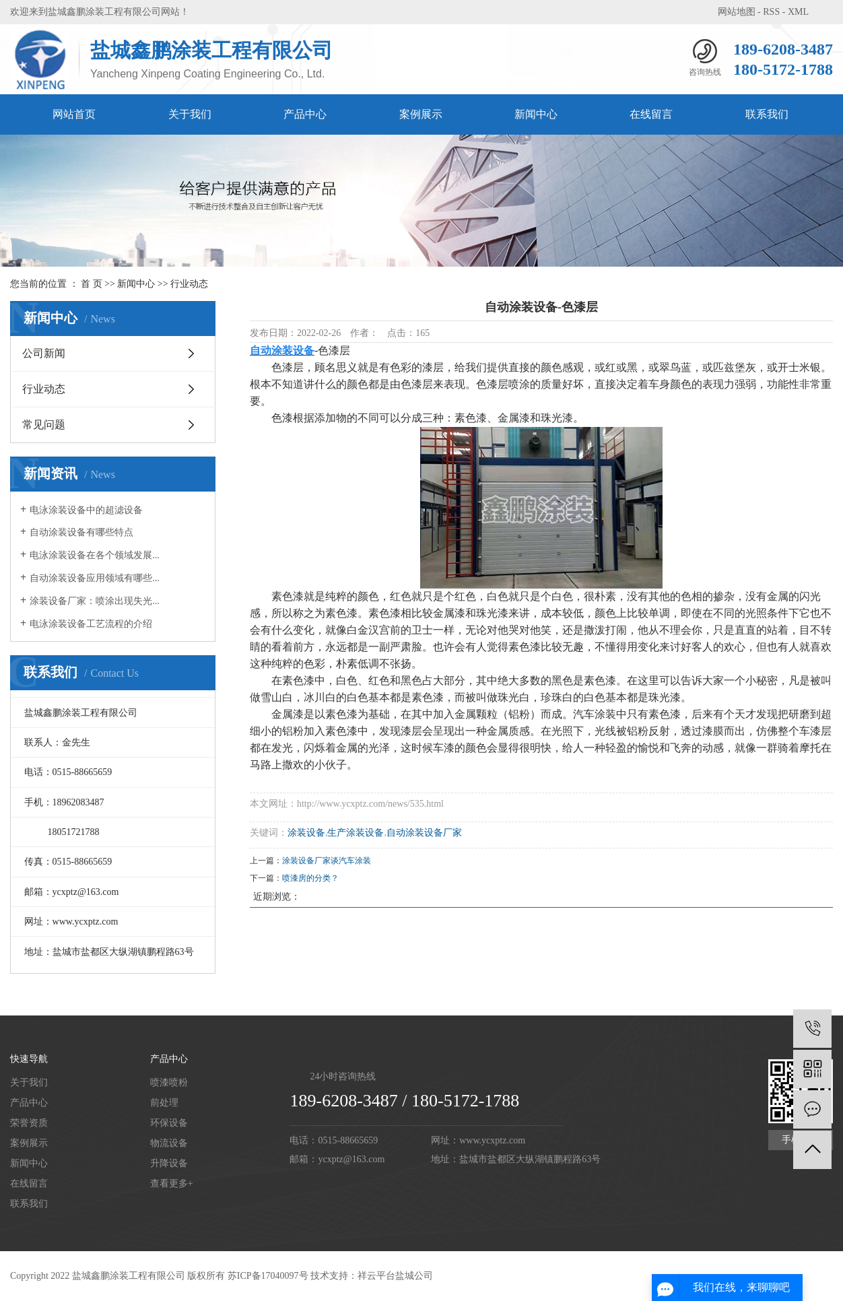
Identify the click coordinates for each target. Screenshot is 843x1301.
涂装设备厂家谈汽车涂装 (326, 860)
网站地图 (736, 12)
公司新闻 (43, 353)
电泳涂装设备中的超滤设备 (86, 510)
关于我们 (189, 114)
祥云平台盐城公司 (395, 1276)
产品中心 (305, 114)
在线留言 (651, 114)
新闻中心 (536, 114)
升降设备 (169, 1163)
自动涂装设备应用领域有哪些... (95, 578)
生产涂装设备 (355, 833)
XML (798, 12)
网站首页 (74, 114)
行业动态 (189, 284)
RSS (771, 12)
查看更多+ (171, 1183)
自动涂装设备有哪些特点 (81, 532)
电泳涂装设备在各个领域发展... (95, 555)
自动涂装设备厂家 (424, 833)
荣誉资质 (29, 1123)
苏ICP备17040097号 (268, 1276)
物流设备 (169, 1143)
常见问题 (43, 424)
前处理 (164, 1103)
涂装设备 (306, 833)
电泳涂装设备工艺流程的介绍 (91, 624)
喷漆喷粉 (169, 1082)
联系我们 (766, 114)
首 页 (91, 284)
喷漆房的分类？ (310, 878)
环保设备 (169, 1123)
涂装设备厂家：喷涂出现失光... (95, 601)
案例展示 (420, 114)
